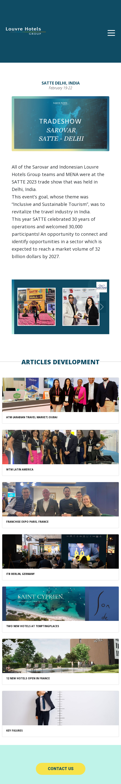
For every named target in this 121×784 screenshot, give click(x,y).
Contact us (60, 768)
